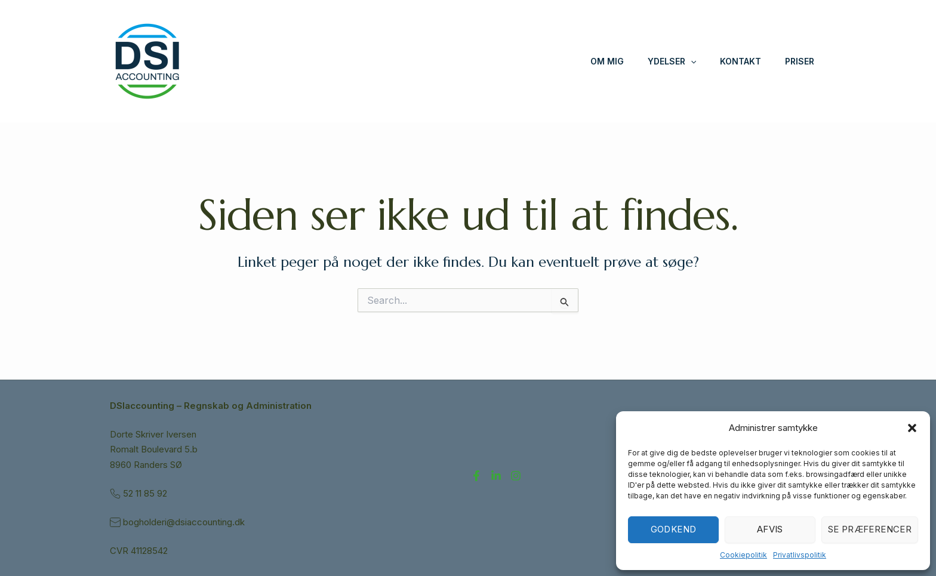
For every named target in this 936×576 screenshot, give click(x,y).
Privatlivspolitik (799, 554)
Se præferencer (870, 529)
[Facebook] (476, 475)
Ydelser (672, 61)
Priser (799, 61)
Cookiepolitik (743, 554)
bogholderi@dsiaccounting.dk (185, 522)
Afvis (770, 529)
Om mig (607, 61)
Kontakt (740, 61)
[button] (912, 428)
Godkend (674, 529)
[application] (690, 61)
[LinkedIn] (496, 475)
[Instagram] (515, 475)
